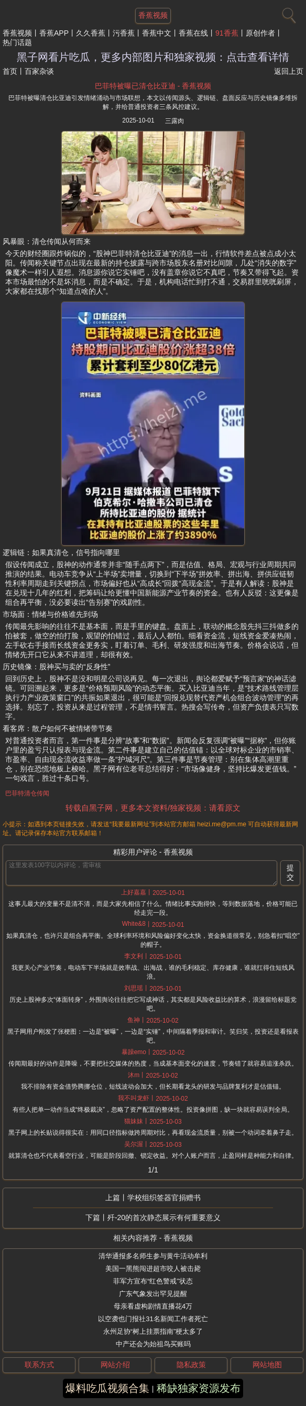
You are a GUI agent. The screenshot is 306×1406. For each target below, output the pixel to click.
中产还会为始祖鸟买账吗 (153, 1344)
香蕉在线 (193, 33)
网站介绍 (115, 1364)
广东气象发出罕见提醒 (153, 1294)
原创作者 (260, 33)
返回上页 (288, 71)
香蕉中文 (156, 33)
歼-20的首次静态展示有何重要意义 (164, 1217)
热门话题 (17, 42)
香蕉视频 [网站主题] (153, 15)
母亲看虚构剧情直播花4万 (153, 1306)
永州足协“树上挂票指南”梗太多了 (153, 1331)
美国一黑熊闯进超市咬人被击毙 (153, 1268)
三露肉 (174, 121)
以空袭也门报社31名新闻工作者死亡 (152, 1319)
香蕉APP (54, 33)
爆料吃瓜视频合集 (107, 1388)
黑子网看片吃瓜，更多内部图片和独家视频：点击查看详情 (153, 57)
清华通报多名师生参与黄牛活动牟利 (153, 1256)
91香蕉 (226, 33)
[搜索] (287, 13)
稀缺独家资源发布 (199, 1388)
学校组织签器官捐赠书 (164, 1197)
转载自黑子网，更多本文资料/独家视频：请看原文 (153, 807)
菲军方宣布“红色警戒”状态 (153, 1281)
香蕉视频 (17, 33)
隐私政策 (191, 1364)
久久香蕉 (90, 33)
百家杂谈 (39, 71)
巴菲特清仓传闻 (27, 793)
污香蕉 (124, 33)
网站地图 (267, 1364)
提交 (290, 872)
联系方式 (39, 1364)
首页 (10, 71)
